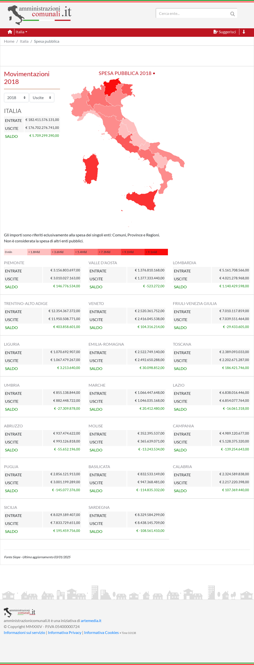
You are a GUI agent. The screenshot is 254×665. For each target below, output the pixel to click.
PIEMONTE (14, 262)
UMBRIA (12, 385)
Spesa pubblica (46, 41)
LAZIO (179, 385)
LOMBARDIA (184, 262)
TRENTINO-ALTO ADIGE (26, 303)
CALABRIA (182, 466)
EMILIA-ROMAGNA (106, 344)
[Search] (193, 13)
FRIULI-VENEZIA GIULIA (195, 303)
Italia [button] (20, 31)
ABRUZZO (13, 425)
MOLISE (96, 425)
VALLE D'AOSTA (103, 262)
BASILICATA (99, 466)
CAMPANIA (183, 425)
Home (9, 41)
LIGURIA (12, 344)
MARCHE (97, 385)
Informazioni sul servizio (24, 632)
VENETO (96, 303)
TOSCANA (182, 344)
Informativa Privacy (64, 632)
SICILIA (10, 507)
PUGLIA (11, 466)
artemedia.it (91, 620)
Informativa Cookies (101, 632)
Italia (24, 41)
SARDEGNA (99, 507)
